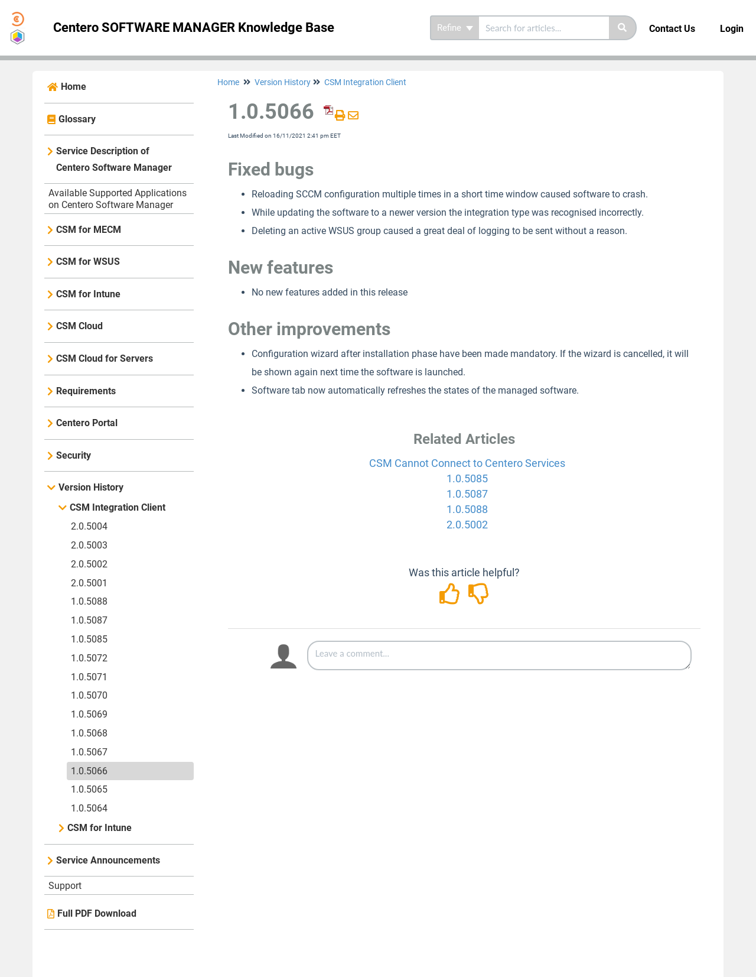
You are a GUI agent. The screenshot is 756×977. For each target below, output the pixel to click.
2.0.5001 (89, 583)
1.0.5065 (89, 789)
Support (65, 885)
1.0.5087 (89, 620)
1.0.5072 (89, 658)
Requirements (86, 391)
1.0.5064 (89, 808)
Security (73, 455)
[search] (544, 27)
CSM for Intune (88, 294)
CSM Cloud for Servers (104, 358)
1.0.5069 (89, 714)
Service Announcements (108, 860)
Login (732, 28)
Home (73, 86)
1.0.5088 (89, 601)
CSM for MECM (88, 229)
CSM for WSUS (88, 261)
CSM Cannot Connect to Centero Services (467, 463)
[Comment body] (499, 655)
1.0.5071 (89, 677)
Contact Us (672, 28)
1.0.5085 (89, 639)
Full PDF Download (96, 913)
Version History (90, 487)
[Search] (623, 27)
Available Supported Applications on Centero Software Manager (117, 198)
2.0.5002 (89, 564)
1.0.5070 (89, 695)
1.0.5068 (89, 733)
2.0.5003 (89, 545)
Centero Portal (87, 423)
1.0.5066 (89, 771)
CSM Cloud (79, 326)
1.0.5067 (89, 752)
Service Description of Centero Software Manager (114, 159)
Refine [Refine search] (455, 27)
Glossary (77, 119)
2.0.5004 (89, 526)
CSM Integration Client (117, 507)
